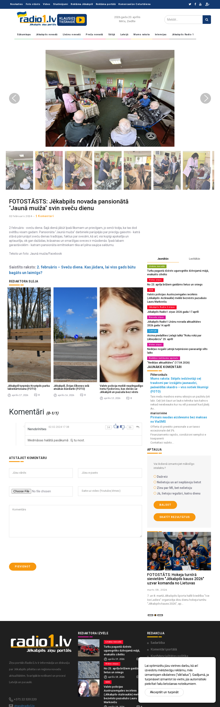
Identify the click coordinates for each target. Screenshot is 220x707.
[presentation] (41, 498)
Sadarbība (158, 632)
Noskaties (16, 4)
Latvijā (124, 34)
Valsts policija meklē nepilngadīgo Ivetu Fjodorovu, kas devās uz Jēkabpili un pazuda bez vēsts (121, 337)
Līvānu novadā (72, 34)
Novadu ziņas (155, 312)
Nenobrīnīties (38, 378)
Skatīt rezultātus (174, 506)
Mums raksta (141, 34)
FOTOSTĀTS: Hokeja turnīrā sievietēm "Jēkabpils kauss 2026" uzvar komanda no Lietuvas (175, 568)
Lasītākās (194, 258)
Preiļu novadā (94, 34)
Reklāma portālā (106, 4)
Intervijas (161, 34)
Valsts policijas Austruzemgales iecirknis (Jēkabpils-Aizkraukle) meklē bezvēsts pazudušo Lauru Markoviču (122, 683)
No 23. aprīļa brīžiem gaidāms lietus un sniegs (173, 283)
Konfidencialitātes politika (169, 645)
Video (46, 4)
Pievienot (23, 515)
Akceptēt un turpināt (164, 692)
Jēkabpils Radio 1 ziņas (161, 302)
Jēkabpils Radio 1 (183, 34)
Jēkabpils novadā (47, 34)
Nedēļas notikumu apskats (162, 348)
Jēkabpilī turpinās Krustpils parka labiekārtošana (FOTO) (29, 336)
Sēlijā (111, 34)
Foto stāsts (33, 4)
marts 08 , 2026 (157, 579)
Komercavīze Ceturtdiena (134, 4)
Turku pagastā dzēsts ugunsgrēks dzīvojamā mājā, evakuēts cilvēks (122, 639)
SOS (151, 289)
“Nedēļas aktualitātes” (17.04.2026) (166, 352)
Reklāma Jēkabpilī (82, 4)
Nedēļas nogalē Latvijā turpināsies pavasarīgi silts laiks (177, 342)
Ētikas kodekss (161, 652)
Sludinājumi (60, 4)
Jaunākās (163, 258)
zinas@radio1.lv (24, 695)
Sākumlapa (24, 34)
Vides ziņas (155, 279)
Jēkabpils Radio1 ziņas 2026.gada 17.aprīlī (171, 306)
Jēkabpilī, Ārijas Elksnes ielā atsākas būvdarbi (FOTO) (71, 336)
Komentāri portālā (164, 639)
